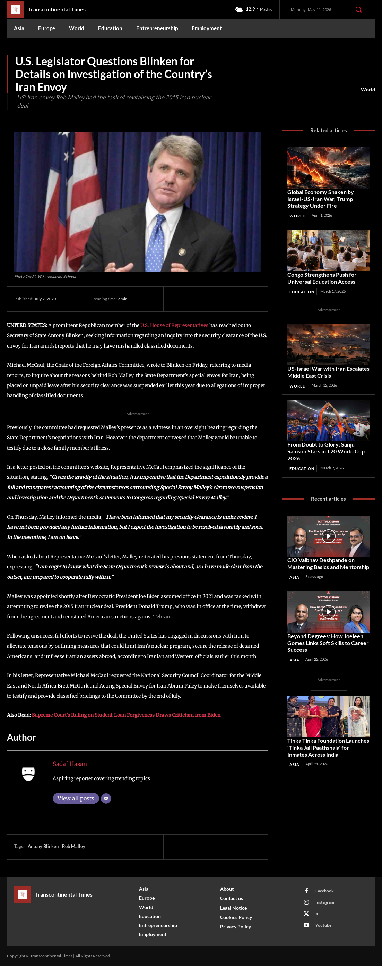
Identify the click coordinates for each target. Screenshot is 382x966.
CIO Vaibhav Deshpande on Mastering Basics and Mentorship (326, 559)
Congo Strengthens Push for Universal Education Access (320, 276)
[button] (358, 9)
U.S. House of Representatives (174, 325)
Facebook (324, 890)
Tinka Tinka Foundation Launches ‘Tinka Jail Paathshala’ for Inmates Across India (327, 741)
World (368, 89)
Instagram (324, 902)
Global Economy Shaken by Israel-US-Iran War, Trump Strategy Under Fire (327, 198)
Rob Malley (73, 846)
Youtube (323, 925)
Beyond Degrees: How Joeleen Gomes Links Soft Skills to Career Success (326, 637)
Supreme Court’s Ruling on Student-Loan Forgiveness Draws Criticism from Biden (126, 715)
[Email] (106, 798)
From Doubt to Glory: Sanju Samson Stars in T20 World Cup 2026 (324, 448)
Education (301, 290)
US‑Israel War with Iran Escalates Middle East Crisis (326, 369)
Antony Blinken (43, 846)
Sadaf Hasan (70, 764)
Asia (294, 572)
